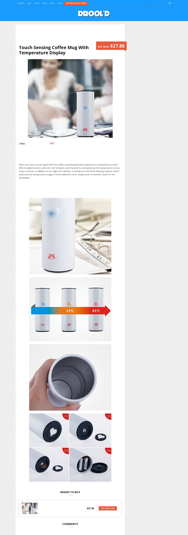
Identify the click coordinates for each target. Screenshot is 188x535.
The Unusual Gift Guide (76, 3)
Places (60, 3)
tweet (22, 143)
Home (37, 3)
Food (45, 3)
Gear (29, 3)
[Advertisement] (70, 34)
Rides (52, 3)
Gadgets (21, 3)
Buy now (111, 46)
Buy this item (107, 508)
